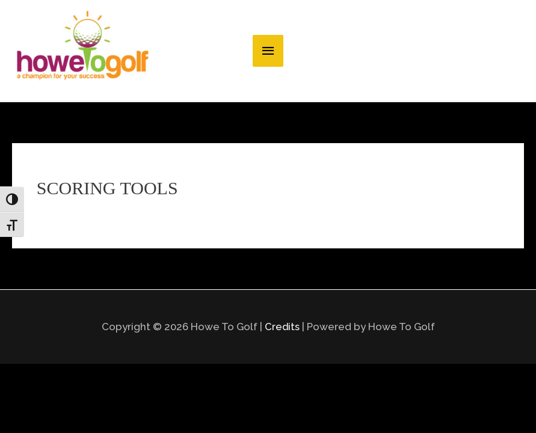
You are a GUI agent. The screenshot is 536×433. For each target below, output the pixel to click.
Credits (282, 382)
